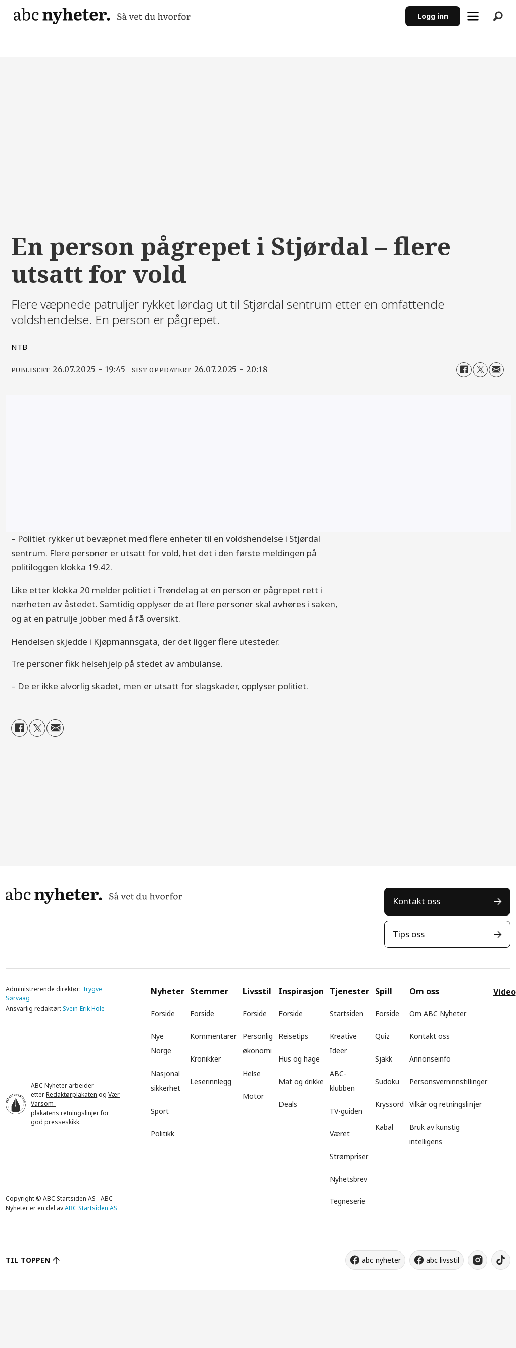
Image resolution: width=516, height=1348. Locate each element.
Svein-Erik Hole (84, 1008)
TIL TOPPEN (28, 1260)
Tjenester (349, 991)
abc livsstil (442, 1260)
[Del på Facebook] (464, 369)
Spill (383, 991)
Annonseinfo (430, 1059)
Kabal (384, 1127)
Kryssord (389, 1104)
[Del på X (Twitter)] (480, 369)
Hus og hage (299, 1059)
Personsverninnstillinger (448, 1081)
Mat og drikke (301, 1081)
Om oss (424, 991)
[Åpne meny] (473, 16)
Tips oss (409, 934)
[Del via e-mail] (496, 369)
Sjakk (383, 1059)
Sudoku (387, 1081)
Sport (160, 1111)
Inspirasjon (301, 991)
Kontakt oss (416, 901)
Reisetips (293, 1036)
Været (340, 1133)
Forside (163, 1013)
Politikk (162, 1133)
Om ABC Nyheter (437, 1013)
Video (504, 991)
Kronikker (205, 1059)
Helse (252, 1073)
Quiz (382, 1036)
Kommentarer (213, 1036)
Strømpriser (349, 1156)
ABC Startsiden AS (91, 1207)
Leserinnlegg (210, 1081)
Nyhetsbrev (348, 1179)
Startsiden (346, 1013)
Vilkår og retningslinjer (445, 1104)
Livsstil (257, 991)
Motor (253, 1096)
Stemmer (209, 991)
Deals (287, 1104)
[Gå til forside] (102, 16)
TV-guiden (346, 1111)
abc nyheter (381, 1260)
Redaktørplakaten (71, 1094)
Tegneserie (347, 1201)
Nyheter (167, 991)
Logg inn (432, 16)
